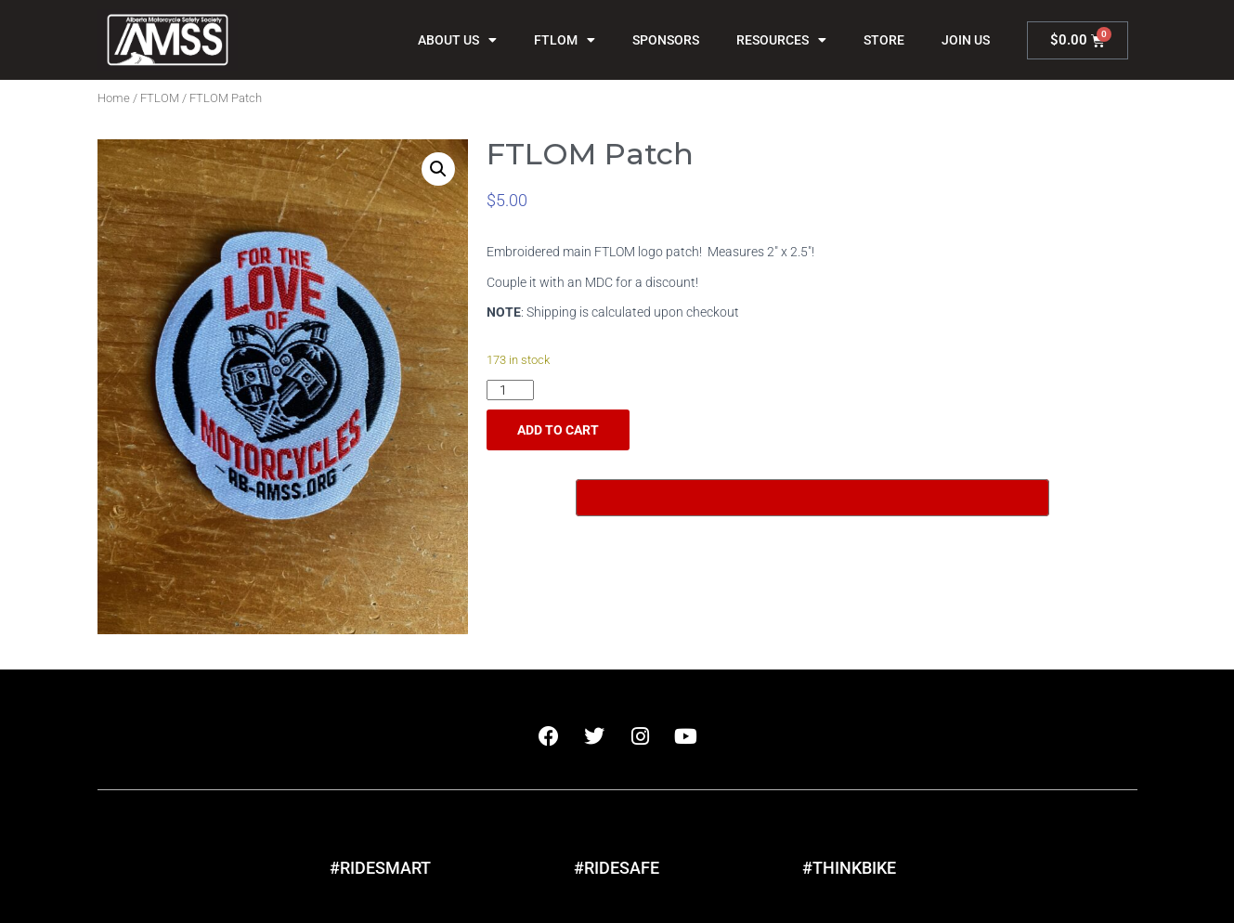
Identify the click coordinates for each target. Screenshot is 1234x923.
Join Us (966, 39)
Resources (781, 40)
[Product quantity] (510, 390)
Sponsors (665, 39)
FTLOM (564, 40)
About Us (457, 40)
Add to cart (558, 429)
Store (884, 39)
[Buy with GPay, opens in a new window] (812, 497)
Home (113, 98)
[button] (438, 169)
